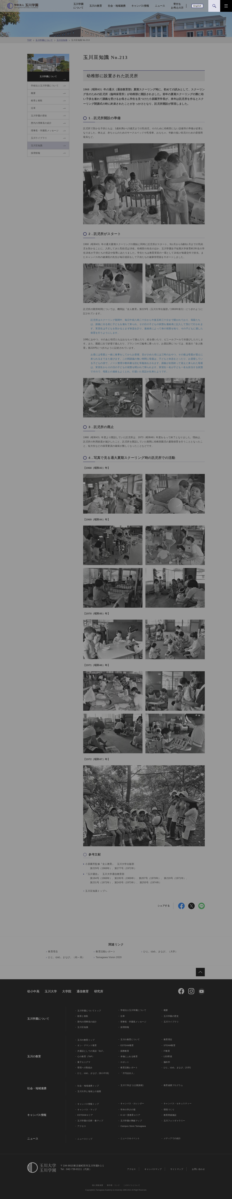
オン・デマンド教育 (87, 1045)
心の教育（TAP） (85, 1056)
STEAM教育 (169, 1045)
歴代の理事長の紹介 (87, 1022)
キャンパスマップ (153, 1169)
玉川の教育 (95, 5)
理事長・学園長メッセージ (133, 1022)
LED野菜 (168, 1056)
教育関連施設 (170, 1115)
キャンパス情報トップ (88, 1104)
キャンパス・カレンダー (132, 1103)
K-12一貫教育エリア (130, 1115)
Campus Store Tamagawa (133, 1126)
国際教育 (124, 1051)
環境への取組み (84, 1067)
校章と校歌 (82, 1016)
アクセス (81, 1126)
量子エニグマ (83, 1062)
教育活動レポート (105, 951)
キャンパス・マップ (87, 1109)
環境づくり (169, 1109)
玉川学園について (78, 6)
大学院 (66, 991)
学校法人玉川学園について (133, 1010)
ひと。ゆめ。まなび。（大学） (160, 951)
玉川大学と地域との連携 (89, 1091)
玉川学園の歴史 (171, 1016)
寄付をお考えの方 (177, 6)
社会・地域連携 (116, 5)
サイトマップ (176, 1169)
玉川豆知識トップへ (96, 891)
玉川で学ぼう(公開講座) (131, 1085)
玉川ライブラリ (171, 1022)
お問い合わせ (198, 1169)
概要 (166, 1010)
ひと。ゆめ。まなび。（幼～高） (66, 957)
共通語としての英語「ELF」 (91, 1051)
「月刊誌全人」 (128, 1073)
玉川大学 (51, 991)
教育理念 (53, 951)
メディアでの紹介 (172, 1138)
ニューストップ (84, 1139)
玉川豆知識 (62, 40)
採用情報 (124, 1027)
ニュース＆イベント (130, 1138)
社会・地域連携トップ (88, 1086)
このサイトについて (131, 1185)
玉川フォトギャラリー (174, 1120)
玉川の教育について (130, 1039)
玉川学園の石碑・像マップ (90, 1120)
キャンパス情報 (140, 5)
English (197, 6)
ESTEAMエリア (85, 1115)
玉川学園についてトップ (89, 1010)
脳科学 (167, 1062)
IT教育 (167, 1051)
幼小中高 (33, 991)
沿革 (122, 1016)
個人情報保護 (97, 1185)
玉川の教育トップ (86, 1040)
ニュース (160, 5)
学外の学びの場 (128, 1109)
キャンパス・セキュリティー (178, 1103)
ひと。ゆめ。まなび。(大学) (177, 1067)
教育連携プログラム (173, 1085)
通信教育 (83, 991)
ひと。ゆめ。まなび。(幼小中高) (93, 1073)
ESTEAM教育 (127, 1045)
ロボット (124, 1062)
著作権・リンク (113, 1185)
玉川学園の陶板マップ (131, 1120)
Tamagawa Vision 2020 (109, 957)
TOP (29, 40)
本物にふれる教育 (129, 1056)
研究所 (98, 991)
